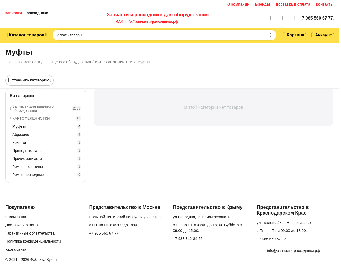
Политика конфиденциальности (33, 241)
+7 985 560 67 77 (103, 233)
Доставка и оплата (293, 4)
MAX (118, 22)
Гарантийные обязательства (30, 233)
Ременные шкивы (46, 166)
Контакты (324, 4)
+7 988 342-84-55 (188, 238)
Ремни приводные (46, 174)
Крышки (46, 142)
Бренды (262, 4)
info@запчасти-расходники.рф (151, 22)
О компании (238, 4)
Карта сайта (15, 249)
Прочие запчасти (46, 158)
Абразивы (46, 134)
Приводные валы (46, 150)
